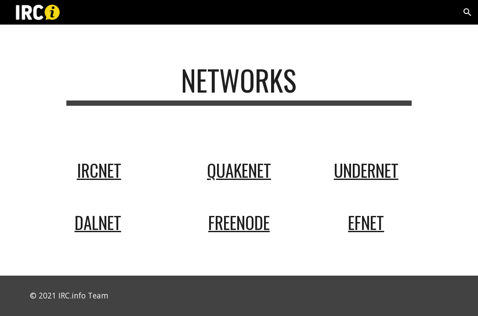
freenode (239, 222)
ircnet (99, 170)
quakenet (239, 170)
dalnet (98, 222)
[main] (239, 84)
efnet (366, 222)
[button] (467, 12)
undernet (366, 170)
